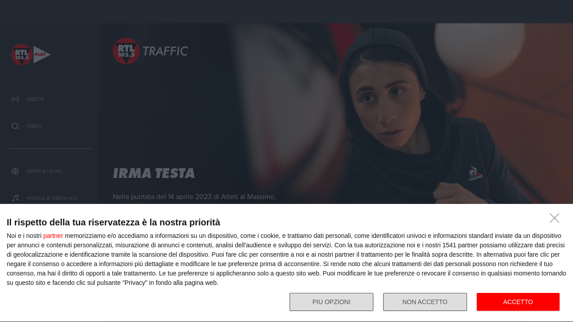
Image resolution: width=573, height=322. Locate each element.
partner (53, 236)
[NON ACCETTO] (557, 220)
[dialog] (286, 263)
